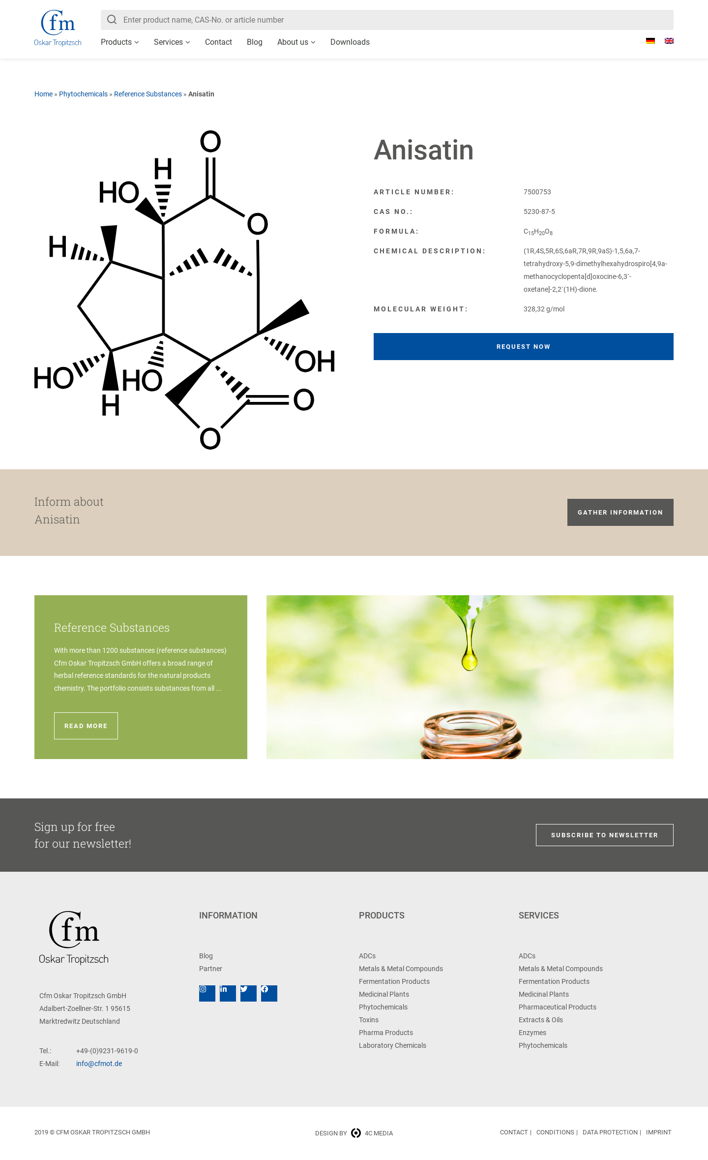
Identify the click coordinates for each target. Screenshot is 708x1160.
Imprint (659, 1132)
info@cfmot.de (99, 1064)
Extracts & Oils (541, 1020)
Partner (210, 969)
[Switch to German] (645, 41)
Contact (218, 42)
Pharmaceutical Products (557, 1007)
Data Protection (610, 1132)
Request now (524, 346)
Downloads (350, 42)
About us (292, 42)
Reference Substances (148, 94)
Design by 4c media (354, 1133)
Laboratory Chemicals (392, 1045)
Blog (255, 42)
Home (43, 94)
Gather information (620, 512)
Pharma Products (386, 1033)
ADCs (367, 956)
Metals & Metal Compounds (401, 969)
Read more (86, 726)
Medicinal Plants (384, 994)
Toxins (369, 1020)
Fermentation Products (394, 981)
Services (168, 42)
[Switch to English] (664, 41)
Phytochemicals (83, 94)
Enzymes (532, 1033)
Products (116, 42)
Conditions (555, 1132)
